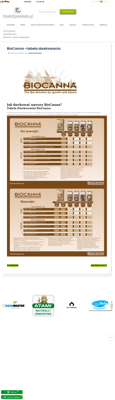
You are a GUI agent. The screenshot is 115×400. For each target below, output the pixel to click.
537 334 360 (40, 2)
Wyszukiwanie (68, 11)
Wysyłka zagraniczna (75, 359)
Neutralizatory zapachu (57, 359)
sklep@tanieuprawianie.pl (14, 366)
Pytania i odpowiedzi (37, 370)
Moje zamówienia (74, 354)
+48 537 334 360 (11, 363)
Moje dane (72, 357)
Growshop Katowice (37, 357)
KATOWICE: (28, 2)
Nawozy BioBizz (55, 378)
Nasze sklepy (35, 354)
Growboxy (53, 362)
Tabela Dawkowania (35, 53)
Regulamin (72, 373)
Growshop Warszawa (37, 362)
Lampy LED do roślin (56, 375)
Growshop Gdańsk (36, 359)
